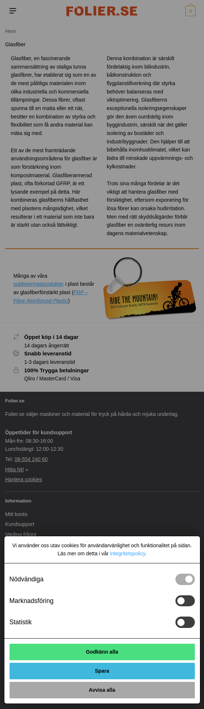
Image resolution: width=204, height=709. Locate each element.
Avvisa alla (102, 690)
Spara (102, 671)
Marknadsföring (32, 600)
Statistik (21, 622)
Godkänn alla (102, 652)
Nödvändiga (27, 579)
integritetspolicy (127, 553)
